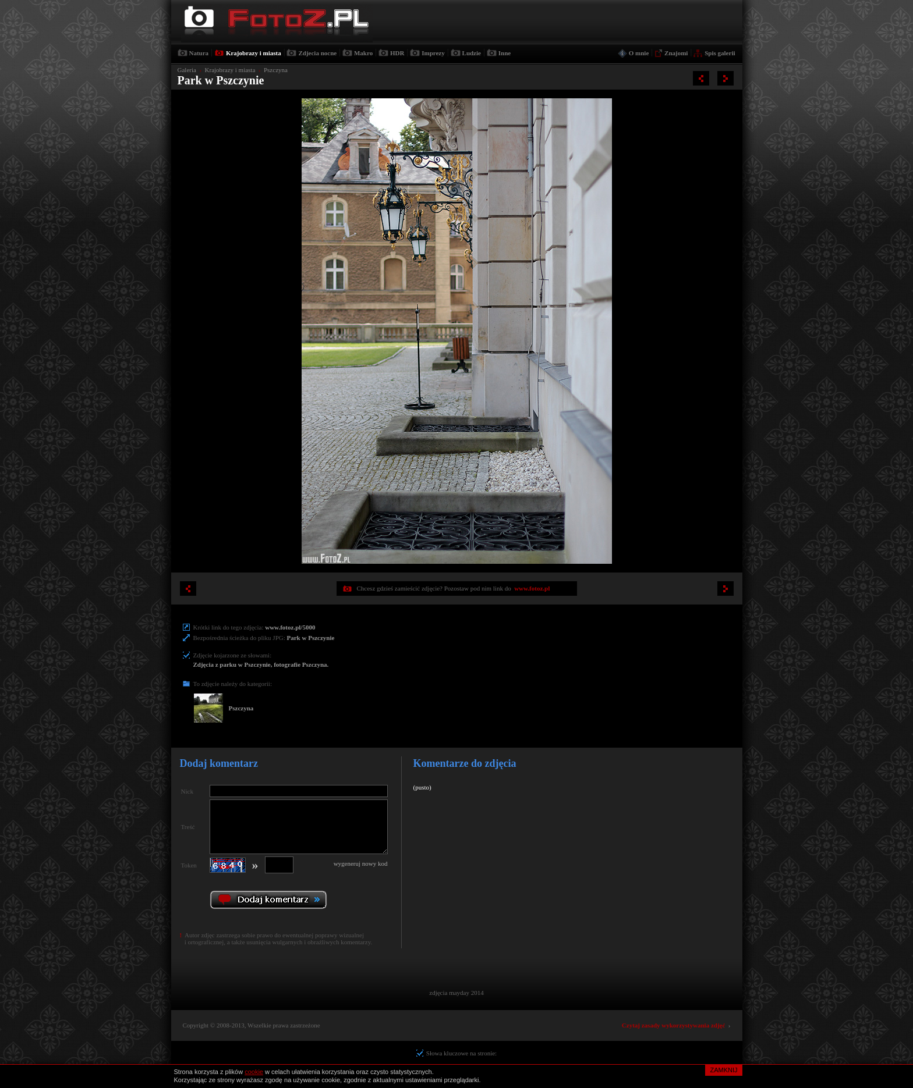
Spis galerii (720, 52)
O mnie (639, 52)
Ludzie (471, 52)
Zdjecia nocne (317, 52)
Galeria (187, 69)
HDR (397, 52)
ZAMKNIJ (723, 1069)
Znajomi (676, 52)
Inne (504, 52)
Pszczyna (276, 69)
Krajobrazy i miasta (253, 52)
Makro (363, 52)
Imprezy (433, 52)
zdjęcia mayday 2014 (456, 992)
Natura (199, 52)
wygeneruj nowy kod (361, 863)
